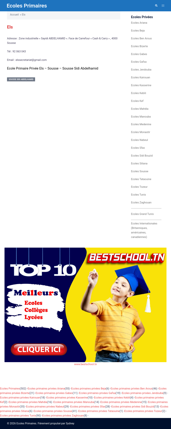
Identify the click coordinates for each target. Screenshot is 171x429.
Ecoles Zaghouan (141, 202)
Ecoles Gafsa (139, 61)
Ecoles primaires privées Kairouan (20, 397)
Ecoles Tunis (138, 194)
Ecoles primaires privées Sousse (53, 411)
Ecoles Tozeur (139, 186)
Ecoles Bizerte (139, 46)
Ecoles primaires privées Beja (88, 388)
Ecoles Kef (137, 101)
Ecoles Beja (138, 30)
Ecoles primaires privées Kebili (112, 397)
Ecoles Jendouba (141, 69)
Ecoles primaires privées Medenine (121, 402)
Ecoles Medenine (141, 124)
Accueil (14, 14)
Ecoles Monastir (140, 132)
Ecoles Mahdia (139, 108)
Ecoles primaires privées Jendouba (142, 393)
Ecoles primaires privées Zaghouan (63, 415)
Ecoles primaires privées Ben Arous (131, 388)
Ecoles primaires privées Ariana (46, 388)
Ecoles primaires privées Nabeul (45, 406)
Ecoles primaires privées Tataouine (99, 411)
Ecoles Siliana (139, 163)
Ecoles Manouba (141, 116)
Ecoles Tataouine (141, 179)
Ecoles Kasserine (141, 85)
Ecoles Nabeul (139, 140)
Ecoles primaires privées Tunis (18, 415)
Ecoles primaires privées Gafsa (97, 393)
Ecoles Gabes (139, 54)
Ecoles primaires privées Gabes (54, 393)
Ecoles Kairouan (140, 77)
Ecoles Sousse (139, 171)
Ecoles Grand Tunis (142, 214)
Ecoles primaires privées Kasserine (67, 397)
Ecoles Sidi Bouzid (142, 155)
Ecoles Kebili (138, 93)
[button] (156, 5)
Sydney (70, 423)
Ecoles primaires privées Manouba (73, 402)
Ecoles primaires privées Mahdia (28, 402)
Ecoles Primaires (27, 6)
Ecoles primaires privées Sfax (87, 406)
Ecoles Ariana (139, 22)
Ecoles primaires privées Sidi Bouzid (132, 406)
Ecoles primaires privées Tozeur (143, 411)
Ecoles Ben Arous (141, 38)
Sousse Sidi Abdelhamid (21, 79)
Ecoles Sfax (138, 147)
